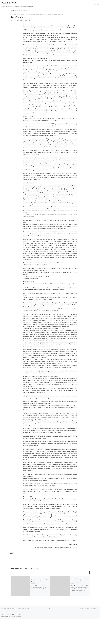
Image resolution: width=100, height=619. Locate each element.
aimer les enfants (18, 10)
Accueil (12, 10)
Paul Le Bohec (15, 20)
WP (7, 616)
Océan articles (8, 614)
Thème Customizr (18, 616)
